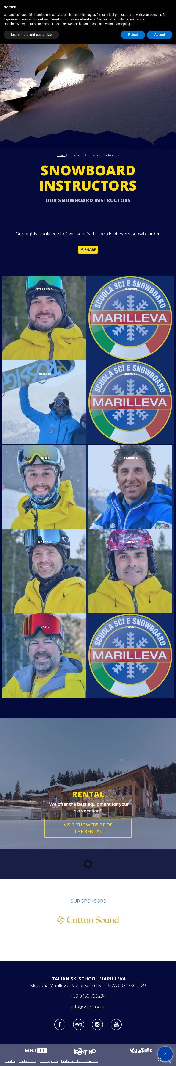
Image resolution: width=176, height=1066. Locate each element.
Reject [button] (133, 34)
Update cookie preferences (79, 1061)
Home (61, 155)
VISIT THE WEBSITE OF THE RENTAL (88, 828)
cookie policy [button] (135, 19)
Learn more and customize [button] (31, 34)
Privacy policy (49, 1061)
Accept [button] (159, 34)
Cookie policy (27, 1061)
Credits (10, 1061)
